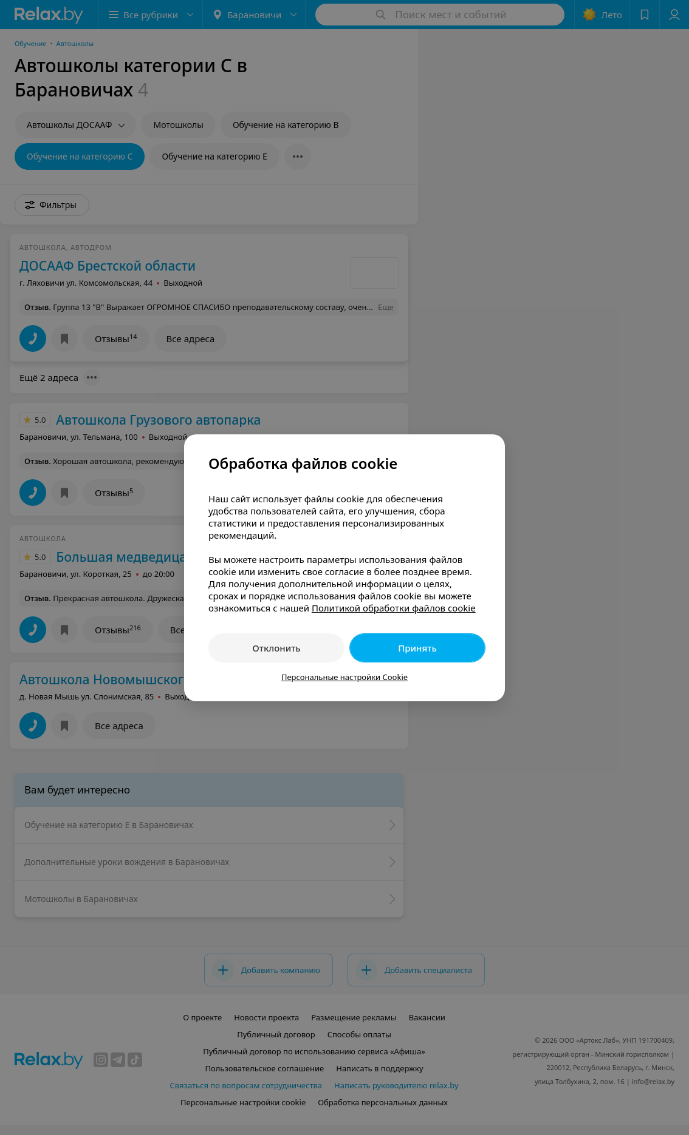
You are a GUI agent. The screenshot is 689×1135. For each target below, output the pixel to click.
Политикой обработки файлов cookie (394, 608)
